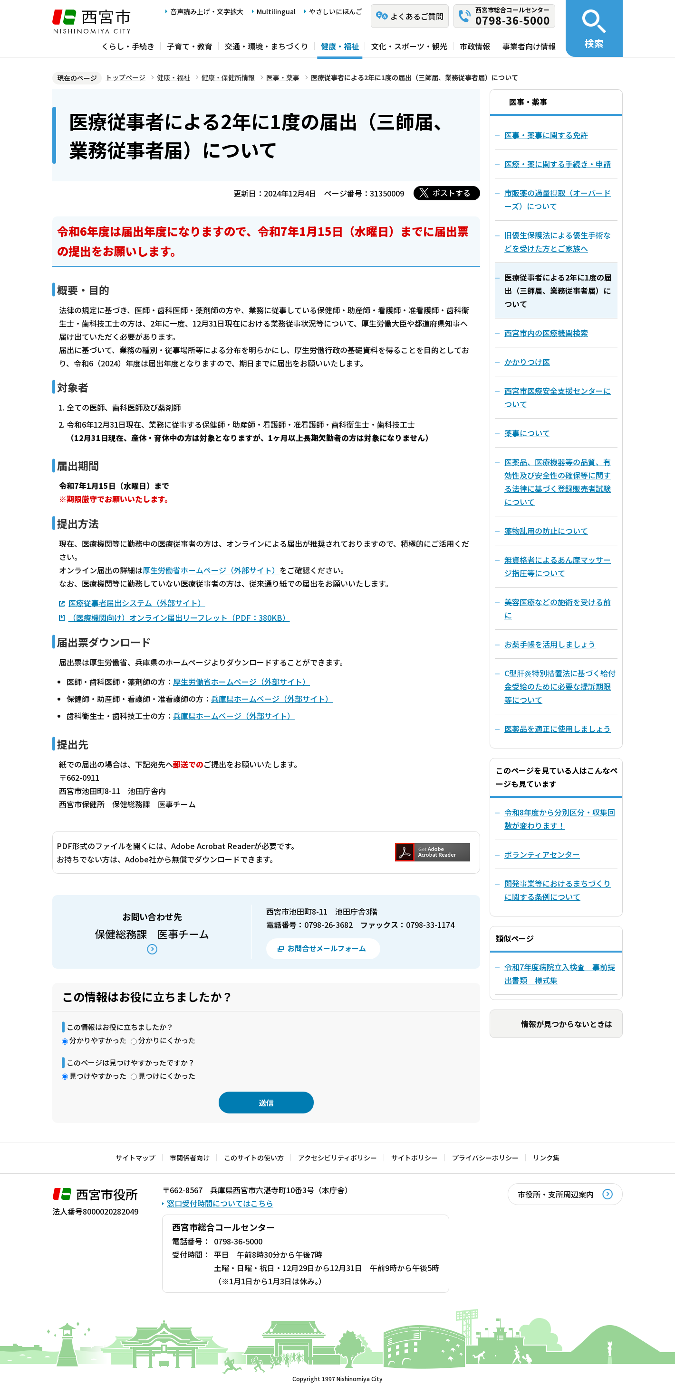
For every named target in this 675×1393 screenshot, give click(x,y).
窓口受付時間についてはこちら (220, 1203)
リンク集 (546, 1157)
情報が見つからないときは (566, 1023)
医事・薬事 (282, 77)
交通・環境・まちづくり (267, 46)
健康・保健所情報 (228, 77)
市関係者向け (190, 1157)
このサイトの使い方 (254, 1157)
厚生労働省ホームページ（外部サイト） (211, 570)
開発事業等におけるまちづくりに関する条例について (557, 890)
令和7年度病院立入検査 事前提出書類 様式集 (559, 973)
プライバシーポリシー (485, 1157)
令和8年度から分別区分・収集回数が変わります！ (559, 818)
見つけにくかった (166, 1076)
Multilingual (276, 11)
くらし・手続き (127, 46)
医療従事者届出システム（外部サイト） (136, 602)
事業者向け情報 (529, 46)
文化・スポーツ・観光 (409, 46)
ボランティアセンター (542, 854)
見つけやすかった (97, 1076)
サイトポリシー (414, 1157)
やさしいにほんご (335, 11)
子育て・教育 (189, 46)
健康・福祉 (340, 46)
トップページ (125, 77)
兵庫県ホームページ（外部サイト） (272, 698)
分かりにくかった (166, 1040)
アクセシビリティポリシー (337, 1157)
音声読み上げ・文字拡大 (206, 11)
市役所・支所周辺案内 (556, 1194)
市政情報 (475, 46)
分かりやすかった (97, 1040)
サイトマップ (135, 1157)
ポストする (452, 192)
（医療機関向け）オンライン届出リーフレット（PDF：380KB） (179, 617)
